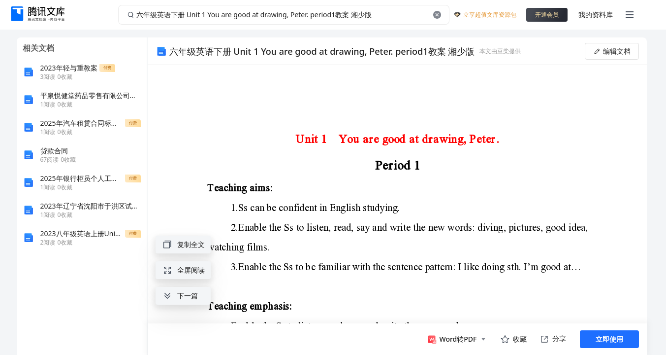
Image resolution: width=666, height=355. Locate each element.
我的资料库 (595, 14)
